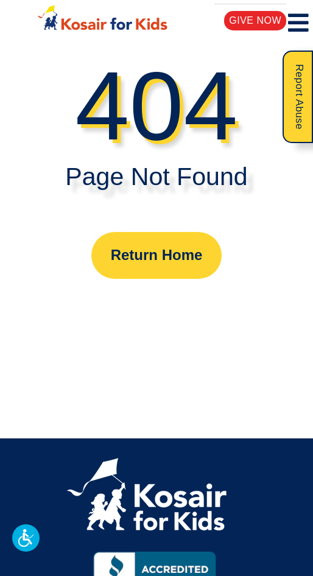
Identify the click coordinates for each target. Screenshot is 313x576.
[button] (26, 538)
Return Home (157, 255)
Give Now (255, 20)
